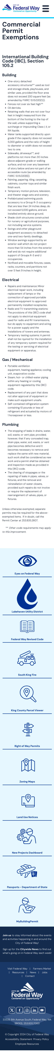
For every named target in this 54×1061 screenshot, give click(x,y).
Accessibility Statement (18, 1039)
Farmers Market (42, 968)
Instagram (27, 1010)
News (33, 972)
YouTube (42, 1010)
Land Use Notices (27, 817)
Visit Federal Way (17, 968)
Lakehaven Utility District (27, 611)
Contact (30, 976)
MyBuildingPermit (27, 921)
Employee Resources (27, 1044)
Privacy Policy (41, 1039)
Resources (18, 972)
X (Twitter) (12, 1010)
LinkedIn (34, 1010)
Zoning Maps (27, 781)
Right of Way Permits (27, 746)
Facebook (19, 1010)
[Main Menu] (46, 8)
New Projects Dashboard (27, 853)
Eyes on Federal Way (27, 573)
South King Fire (27, 675)
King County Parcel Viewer (27, 710)
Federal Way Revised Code (27, 639)
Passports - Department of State (27, 887)
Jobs (44, 972)
